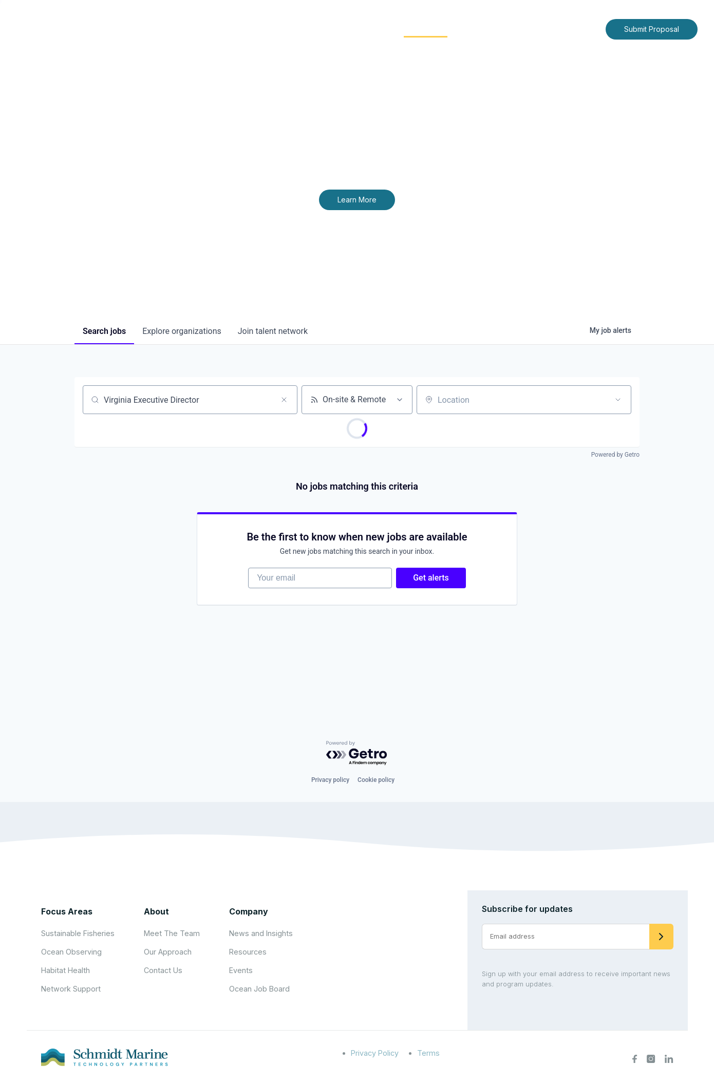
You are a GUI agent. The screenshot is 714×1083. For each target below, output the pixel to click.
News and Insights (504, 28)
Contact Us (576, 28)
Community (425, 28)
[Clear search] (284, 399)
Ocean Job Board (259, 988)
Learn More (357, 199)
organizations (181, 331)
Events (241, 970)
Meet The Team (172, 933)
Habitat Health (65, 970)
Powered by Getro (615, 454)
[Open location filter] (618, 399)
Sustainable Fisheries (78, 933)
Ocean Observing (71, 951)
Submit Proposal (651, 29)
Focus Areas (358, 28)
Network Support (71, 988)
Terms (428, 1053)
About (300, 28)
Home (260, 28)
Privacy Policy (375, 1053)
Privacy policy (330, 779)
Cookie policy (376, 779)
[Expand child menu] (317, 29)
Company (248, 911)
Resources (248, 951)
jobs (104, 331)
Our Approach (168, 951)
